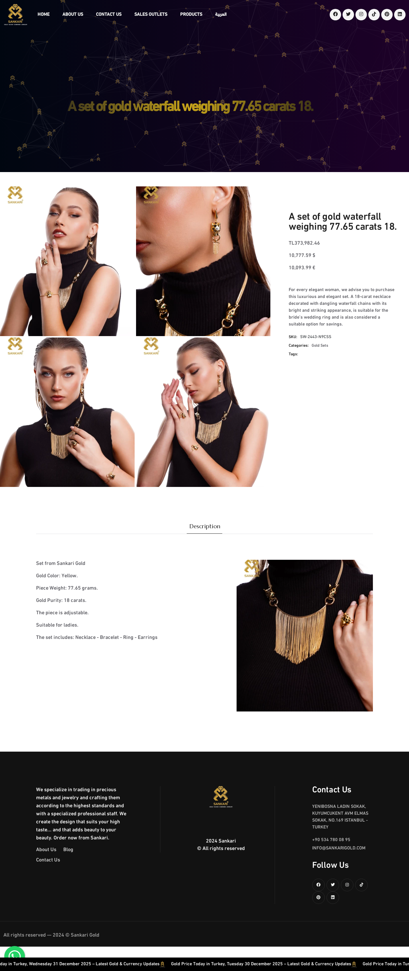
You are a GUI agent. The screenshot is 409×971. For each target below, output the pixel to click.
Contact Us (108, 14)
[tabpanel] (204, 622)
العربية (221, 14)
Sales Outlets (150, 14)
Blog (68, 850)
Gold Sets (320, 346)
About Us (72, 14)
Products (191, 14)
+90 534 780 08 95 (331, 840)
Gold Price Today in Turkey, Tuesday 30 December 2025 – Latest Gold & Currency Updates (286, 964)
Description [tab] (204, 526)
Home (44, 14)
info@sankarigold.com (338, 848)
